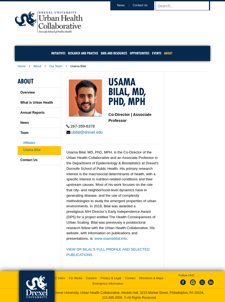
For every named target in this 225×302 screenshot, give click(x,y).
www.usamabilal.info (110, 238)
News (126, 5)
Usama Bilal (31, 150)
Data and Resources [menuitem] (114, 53)
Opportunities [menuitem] (139, 53)
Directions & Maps (151, 278)
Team (24, 133)
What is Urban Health (36, 102)
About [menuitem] (168, 53)
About (37, 66)
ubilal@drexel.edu (86, 132)
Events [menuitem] (156, 53)
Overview (27, 92)
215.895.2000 (112, 298)
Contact (130, 278)
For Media (75, 278)
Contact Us (145, 5)
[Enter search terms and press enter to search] (185, 5)
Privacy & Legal (111, 278)
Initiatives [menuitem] (58, 53)
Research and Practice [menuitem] (83, 53)
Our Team (55, 66)
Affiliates (29, 143)
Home (21, 66)
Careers (91, 278)
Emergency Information (107, 283)
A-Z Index (58, 278)
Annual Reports (32, 113)
